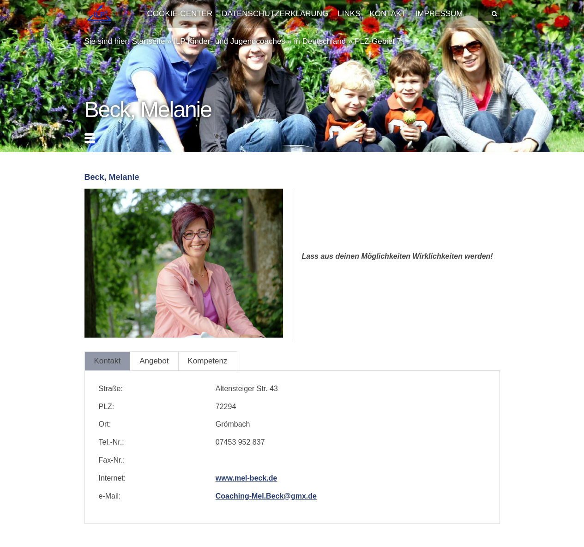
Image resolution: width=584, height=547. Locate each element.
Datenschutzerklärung (275, 13)
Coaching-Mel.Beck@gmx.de (266, 496)
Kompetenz (208, 361)
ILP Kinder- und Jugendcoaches (229, 41)
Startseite (148, 41)
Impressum (439, 13)
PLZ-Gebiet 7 (378, 41)
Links (348, 13)
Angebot (154, 361)
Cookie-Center (180, 13)
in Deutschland (320, 41)
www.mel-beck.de (246, 478)
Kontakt (388, 13)
